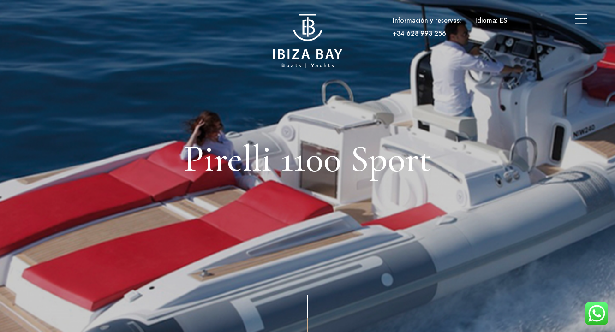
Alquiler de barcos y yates (69, 20)
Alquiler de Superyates (156, 20)
